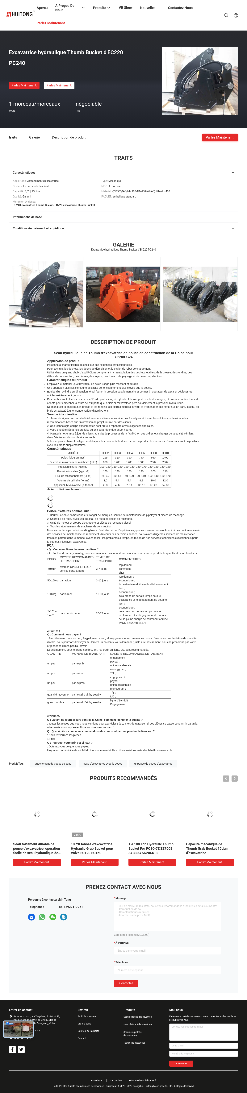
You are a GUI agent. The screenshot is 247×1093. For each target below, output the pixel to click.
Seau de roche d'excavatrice (138, 1017)
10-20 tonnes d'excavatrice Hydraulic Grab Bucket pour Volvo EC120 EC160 (92, 848)
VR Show (125, 8)
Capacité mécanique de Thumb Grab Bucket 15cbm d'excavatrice (207, 848)
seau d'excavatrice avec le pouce (102, 763)
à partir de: (122, 942)
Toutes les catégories (134, 1042)
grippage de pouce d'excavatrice (153, 763)
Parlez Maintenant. (24, 85)
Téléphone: (122, 962)
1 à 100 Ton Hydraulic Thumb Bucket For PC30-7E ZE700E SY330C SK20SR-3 (151, 848)
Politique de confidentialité (142, 1080)
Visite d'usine (84, 1023)
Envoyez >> (181, 1063)
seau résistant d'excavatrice (138, 1024)
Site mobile (116, 1080)
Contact (82, 1038)
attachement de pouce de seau (53, 763)
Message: (121, 898)
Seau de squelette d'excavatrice (133, 1034)
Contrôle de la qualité (88, 1031)
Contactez (126, 983)
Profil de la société (87, 1016)
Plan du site (97, 1080)
